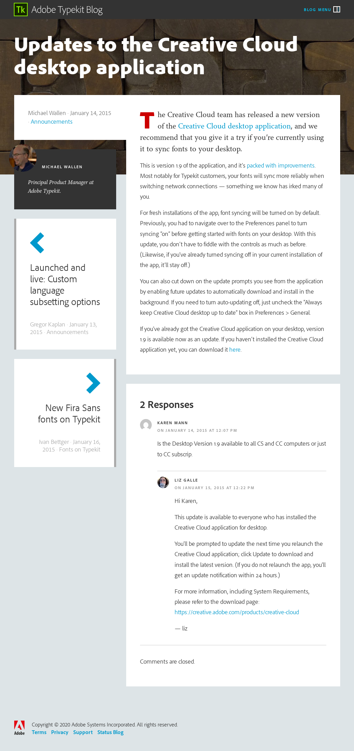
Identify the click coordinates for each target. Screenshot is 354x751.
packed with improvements (281, 165)
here (235, 349)
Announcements (52, 121)
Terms (39, 732)
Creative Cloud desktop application (234, 126)
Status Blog (110, 732)
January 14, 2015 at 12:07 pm (201, 430)
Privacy (59, 732)
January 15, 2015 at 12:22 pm (218, 487)
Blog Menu (318, 9)
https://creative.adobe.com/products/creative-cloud (237, 612)
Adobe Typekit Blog (58, 9)
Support (83, 732)
